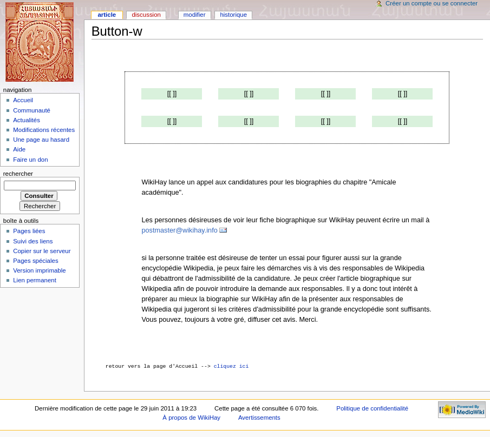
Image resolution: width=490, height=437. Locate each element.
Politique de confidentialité (372, 408)
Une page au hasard (41, 139)
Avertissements (259, 417)
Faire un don (30, 159)
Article (106, 14)
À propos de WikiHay (191, 417)
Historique (233, 14)
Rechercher (18, 173)
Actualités (26, 120)
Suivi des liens (33, 241)
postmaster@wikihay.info (179, 230)
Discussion (146, 14)
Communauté (31, 110)
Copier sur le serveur (41, 251)
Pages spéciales (35, 260)
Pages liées (29, 231)
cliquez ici (231, 366)
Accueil (23, 100)
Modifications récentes (44, 130)
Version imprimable (39, 270)
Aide (19, 149)
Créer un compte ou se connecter (432, 3)
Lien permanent (34, 280)
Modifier (195, 14)
